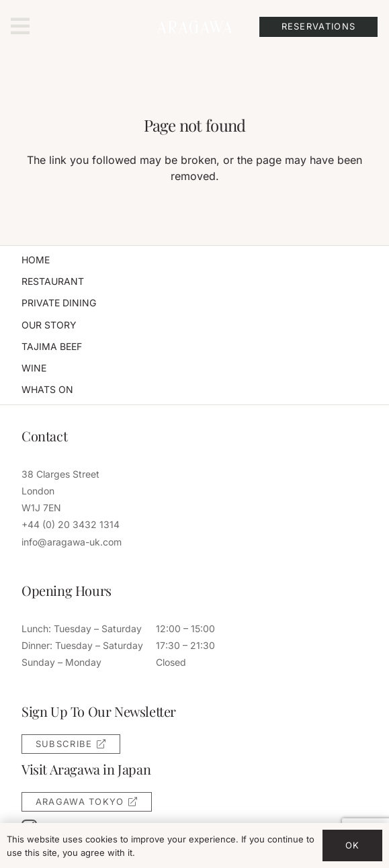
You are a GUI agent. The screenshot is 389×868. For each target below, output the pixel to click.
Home (35, 259)
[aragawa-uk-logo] (194, 27)
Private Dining (58, 302)
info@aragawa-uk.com (71, 542)
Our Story (49, 325)
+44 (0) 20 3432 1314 (70, 524)
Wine (33, 368)
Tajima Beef (51, 346)
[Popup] (20, 27)
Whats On (47, 389)
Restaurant (52, 281)
